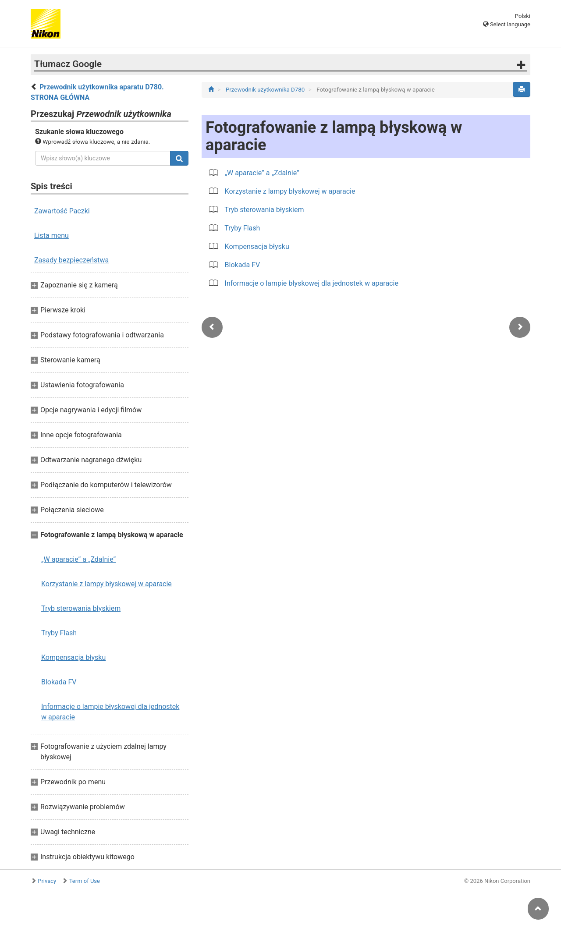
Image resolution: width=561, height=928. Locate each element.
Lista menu (51, 235)
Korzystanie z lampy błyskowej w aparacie (106, 584)
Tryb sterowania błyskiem (81, 608)
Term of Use (84, 881)
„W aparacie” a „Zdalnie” (78, 559)
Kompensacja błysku (73, 657)
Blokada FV (59, 682)
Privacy (47, 881)
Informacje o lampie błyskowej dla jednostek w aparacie (110, 711)
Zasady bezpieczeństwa (71, 260)
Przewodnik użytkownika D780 (266, 89)
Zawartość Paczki (62, 211)
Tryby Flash (59, 633)
